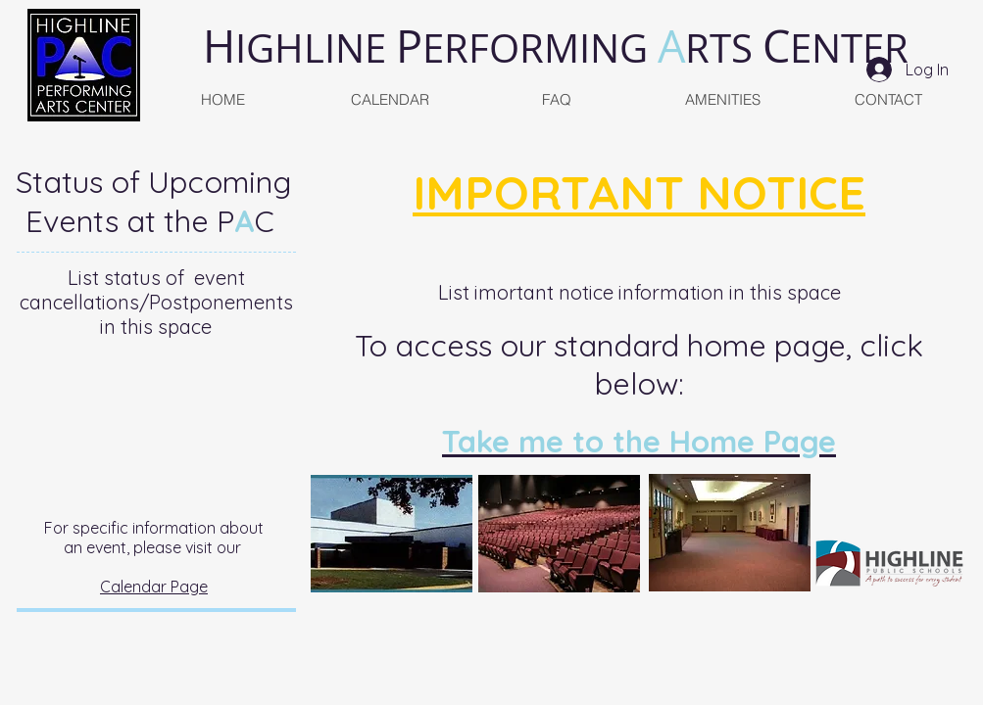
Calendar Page (154, 586)
